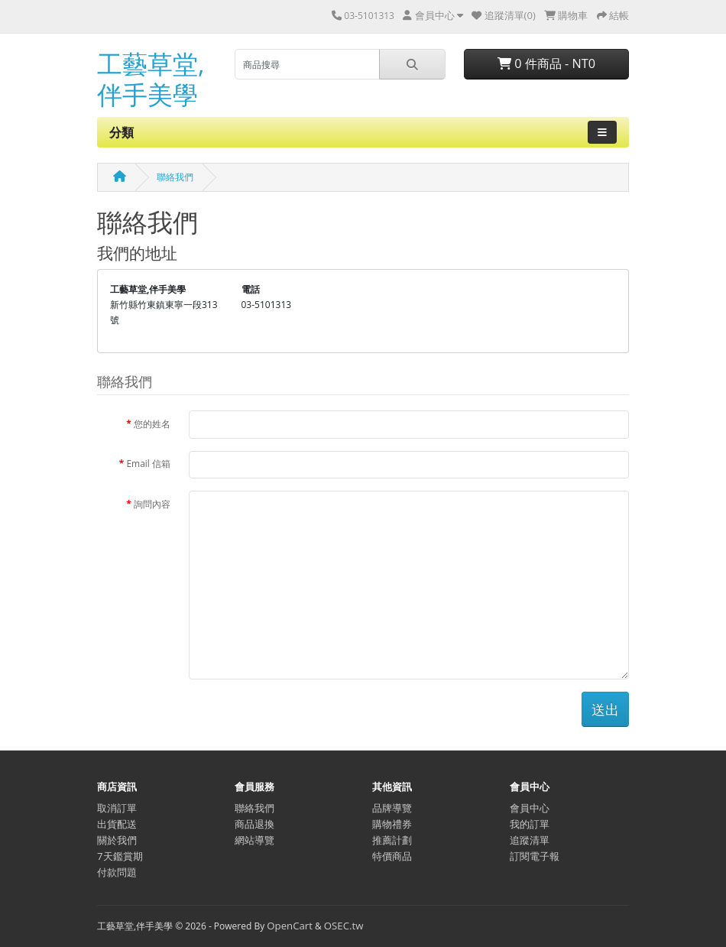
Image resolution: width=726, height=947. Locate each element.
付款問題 (117, 872)
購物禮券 (392, 824)
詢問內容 (152, 504)
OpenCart (290, 925)
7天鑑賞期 (120, 856)
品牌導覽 (392, 808)
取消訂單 (117, 808)
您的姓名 (152, 423)
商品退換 (254, 824)
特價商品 (392, 856)
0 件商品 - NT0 (546, 63)
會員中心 (529, 808)
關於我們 (117, 840)
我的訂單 (529, 824)
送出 (605, 709)
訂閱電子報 (534, 856)
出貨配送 (117, 824)
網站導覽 (254, 840)
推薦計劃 (392, 840)
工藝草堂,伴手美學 (151, 79)
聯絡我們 (175, 176)
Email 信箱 (148, 463)
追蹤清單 (529, 840)
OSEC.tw (344, 925)
